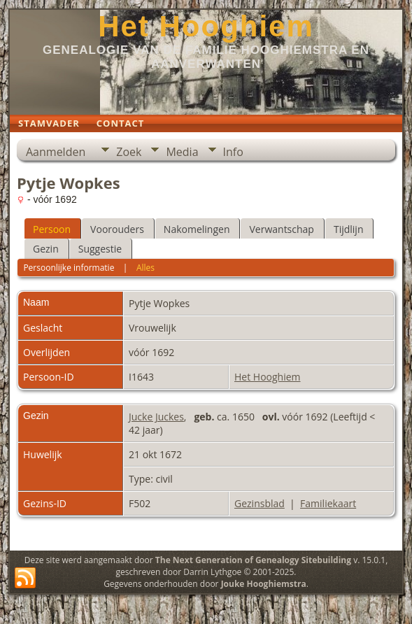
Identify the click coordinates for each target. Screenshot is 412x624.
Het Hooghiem (206, 26)
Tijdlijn (349, 229)
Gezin (46, 248)
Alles (145, 268)
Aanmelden (55, 151)
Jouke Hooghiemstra (263, 584)
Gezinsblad (259, 503)
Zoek (128, 151)
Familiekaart (328, 503)
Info (233, 151)
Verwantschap (281, 229)
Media (182, 151)
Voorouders (117, 229)
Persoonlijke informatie (68, 268)
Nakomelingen (197, 229)
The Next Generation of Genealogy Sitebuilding (253, 560)
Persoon (52, 229)
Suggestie (100, 248)
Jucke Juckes (156, 416)
